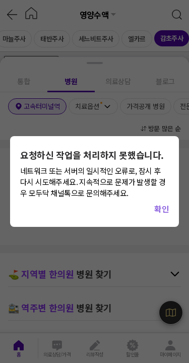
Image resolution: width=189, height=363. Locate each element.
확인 (161, 209)
